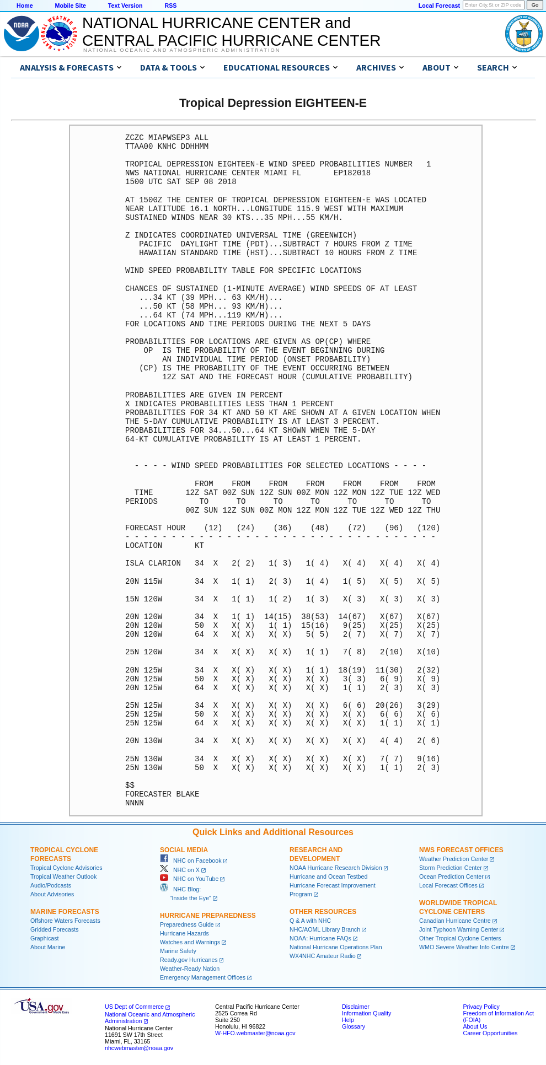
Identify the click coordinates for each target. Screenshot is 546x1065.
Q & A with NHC (310, 920)
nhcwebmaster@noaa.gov (139, 1048)
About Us (475, 1026)
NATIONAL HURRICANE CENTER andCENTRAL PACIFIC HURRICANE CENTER (231, 31)
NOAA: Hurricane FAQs (320, 938)
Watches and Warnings (190, 942)
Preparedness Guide (187, 924)
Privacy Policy (481, 1006)
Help (348, 1019)
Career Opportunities (490, 1033)
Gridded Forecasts (54, 929)
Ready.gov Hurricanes (189, 959)
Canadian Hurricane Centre (455, 920)
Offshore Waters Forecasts (65, 920)
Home (25, 5)
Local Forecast (439, 5)
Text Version (125, 5)
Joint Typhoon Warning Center (458, 929)
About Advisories (52, 894)
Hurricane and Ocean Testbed (328, 876)
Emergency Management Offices (202, 977)
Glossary (353, 1026)
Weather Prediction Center (453, 859)
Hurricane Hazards (184, 933)
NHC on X (180, 870)
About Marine (47, 947)
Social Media (184, 850)
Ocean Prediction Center (451, 876)
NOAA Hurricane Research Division (336, 867)
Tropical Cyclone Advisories (66, 867)
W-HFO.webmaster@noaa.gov (255, 1033)
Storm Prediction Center (450, 867)
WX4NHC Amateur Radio (323, 956)
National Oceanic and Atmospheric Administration (181, 50)
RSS (170, 5)
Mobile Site (70, 5)
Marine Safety (178, 951)
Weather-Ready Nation (190, 968)
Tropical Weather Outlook (63, 876)
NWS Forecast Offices (461, 850)
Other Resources (323, 912)
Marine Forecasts (64, 912)
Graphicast (44, 938)
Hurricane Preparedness (208, 915)
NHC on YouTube (189, 878)
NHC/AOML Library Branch (325, 929)
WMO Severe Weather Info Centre (464, 947)
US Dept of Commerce (134, 1006)
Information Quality (366, 1013)
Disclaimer (356, 1006)
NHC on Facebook (191, 860)
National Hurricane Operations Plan (336, 947)
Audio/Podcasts (50, 885)
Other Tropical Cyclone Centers (460, 938)
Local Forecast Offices (448, 885)
